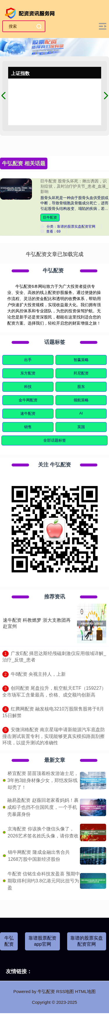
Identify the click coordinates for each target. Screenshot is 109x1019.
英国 (81, 427)
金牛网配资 (28, 400)
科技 (28, 386)
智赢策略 (81, 360)
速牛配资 (27, 413)
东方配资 (27, 373)
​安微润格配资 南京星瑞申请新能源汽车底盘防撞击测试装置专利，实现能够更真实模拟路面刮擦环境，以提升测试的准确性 (53, 736)
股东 (81, 386)
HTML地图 (85, 991)
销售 (28, 427)
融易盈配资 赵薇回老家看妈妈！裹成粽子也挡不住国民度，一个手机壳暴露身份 (42, 807)
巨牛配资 (50, 217)
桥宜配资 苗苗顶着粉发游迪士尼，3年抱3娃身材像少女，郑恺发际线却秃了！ (43, 780)
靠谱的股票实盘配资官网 (86, 941)
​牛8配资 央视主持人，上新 (38, 674)
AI (81, 413)
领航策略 (81, 400)
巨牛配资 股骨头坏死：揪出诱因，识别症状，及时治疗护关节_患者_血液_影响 (74, 186)
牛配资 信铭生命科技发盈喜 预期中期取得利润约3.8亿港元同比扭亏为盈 (44, 880)
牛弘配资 (9, 941)
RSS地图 (65, 991)
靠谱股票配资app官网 (42, 941)
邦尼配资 (81, 373)
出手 (28, 360)
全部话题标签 (54, 440)
